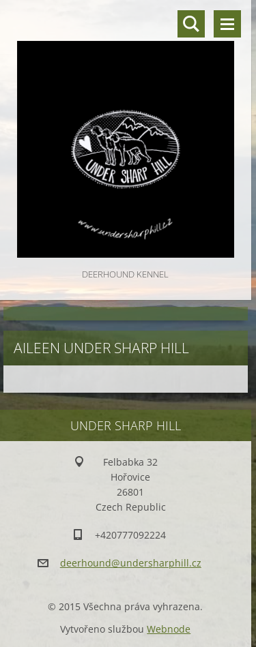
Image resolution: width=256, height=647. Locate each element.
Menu (227, 23)
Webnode (168, 628)
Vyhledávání (191, 23)
